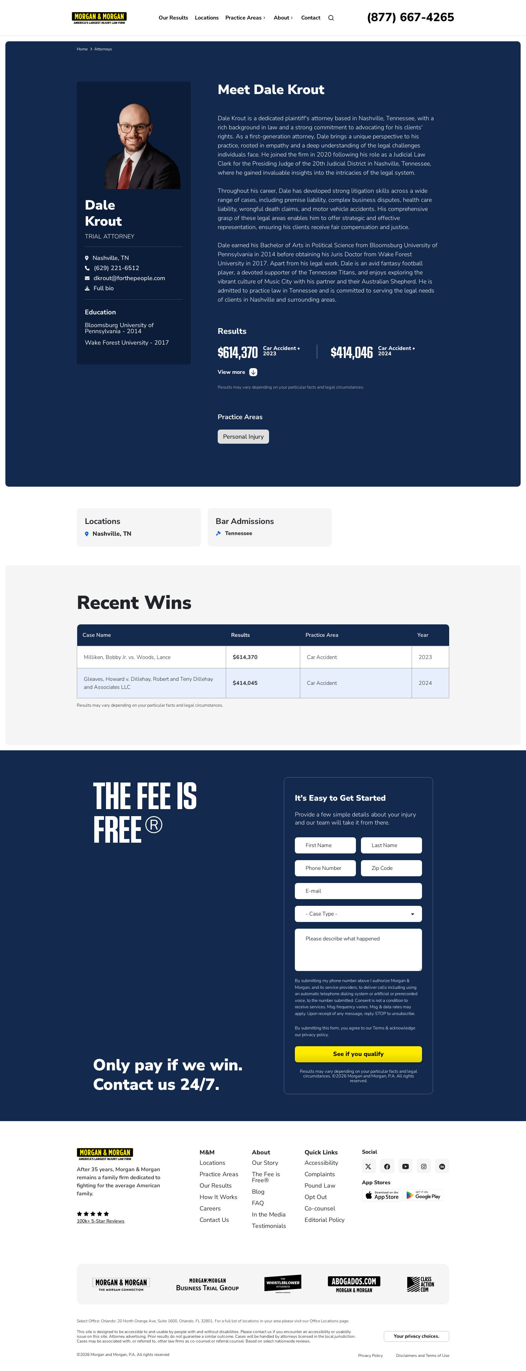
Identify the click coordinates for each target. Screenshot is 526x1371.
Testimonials (269, 1226)
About (284, 17)
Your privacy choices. (416, 1336)
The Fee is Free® (266, 1177)
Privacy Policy (370, 1355)
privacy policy (315, 1035)
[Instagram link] (424, 1166)
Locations (207, 17)
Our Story (265, 1163)
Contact (310, 17)
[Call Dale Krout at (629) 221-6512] (116, 268)
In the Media (269, 1214)
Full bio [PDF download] (104, 288)
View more (237, 372)
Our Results (173, 17)
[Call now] (410, 18)
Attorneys (103, 49)
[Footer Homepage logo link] (127, 1154)
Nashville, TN (111, 258)
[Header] (99, 17)
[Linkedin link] (442, 1166)
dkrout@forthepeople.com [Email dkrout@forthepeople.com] (129, 278)
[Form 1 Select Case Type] (358, 914)
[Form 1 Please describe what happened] (358, 950)
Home (82, 49)
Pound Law (320, 1186)
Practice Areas (246, 17)
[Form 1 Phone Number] (325, 868)
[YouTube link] (406, 1166)
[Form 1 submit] (358, 1054)
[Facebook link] (387, 1166)
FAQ (258, 1203)
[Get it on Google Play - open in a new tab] (423, 1194)
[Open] (331, 18)
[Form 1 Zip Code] (391, 868)
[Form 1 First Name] (325, 845)
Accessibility (321, 1163)
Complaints (320, 1174)
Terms (378, 1028)
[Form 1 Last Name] (391, 845)
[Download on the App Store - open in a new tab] (382, 1194)
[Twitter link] (369, 1166)
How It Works (219, 1197)
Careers (210, 1208)
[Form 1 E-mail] (358, 891)
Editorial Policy (325, 1220)
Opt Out (316, 1197)
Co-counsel (320, 1208)
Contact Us (214, 1220)
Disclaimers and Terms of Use (422, 1355)
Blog (258, 1192)
